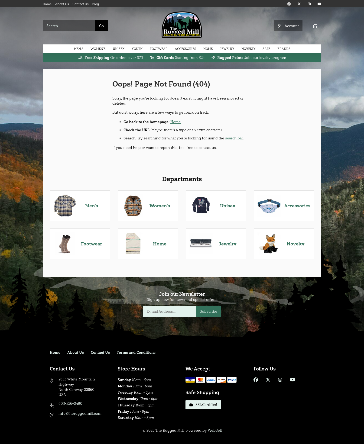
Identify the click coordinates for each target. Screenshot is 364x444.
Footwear (159, 49)
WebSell (215, 430)
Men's (78, 49)
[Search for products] (69, 25)
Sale (266, 49)
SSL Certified (203, 404)
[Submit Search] (101, 25)
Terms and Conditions (136, 352)
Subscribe (208, 311)
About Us (62, 4)
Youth (137, 49)
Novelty (248, 49)
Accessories (185, 49)
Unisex (118, 49)
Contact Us (80, 4)
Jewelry (227, 49)
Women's (98, 49)
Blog (95, 4)
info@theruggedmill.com (79, 413)
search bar (234, 138)
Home (47, 4)
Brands (283, 49)
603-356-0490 (70, 403)
